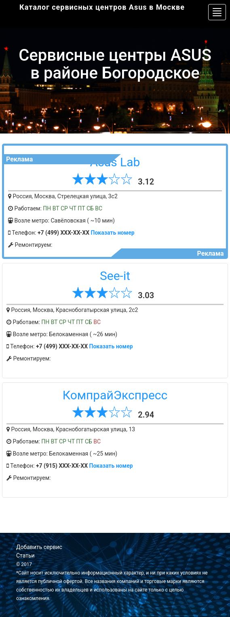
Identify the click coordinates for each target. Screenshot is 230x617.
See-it (115, 276)
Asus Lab (115, 162)
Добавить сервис (39, 547)
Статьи (25, 555)
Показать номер (113, 232)
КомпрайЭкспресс (115, 395)
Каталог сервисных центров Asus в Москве (102, 7)
